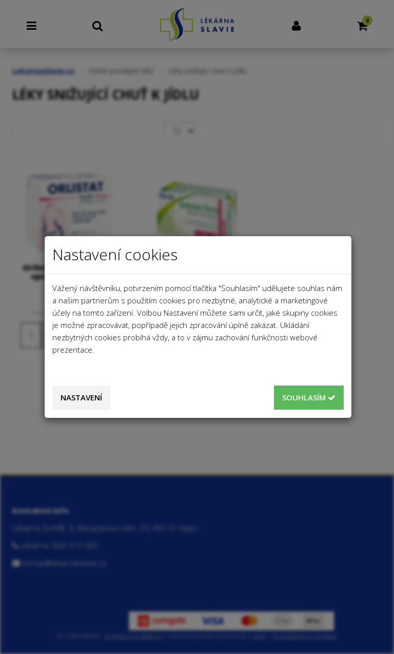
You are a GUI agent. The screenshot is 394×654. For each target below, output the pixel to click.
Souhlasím (309, 397)
